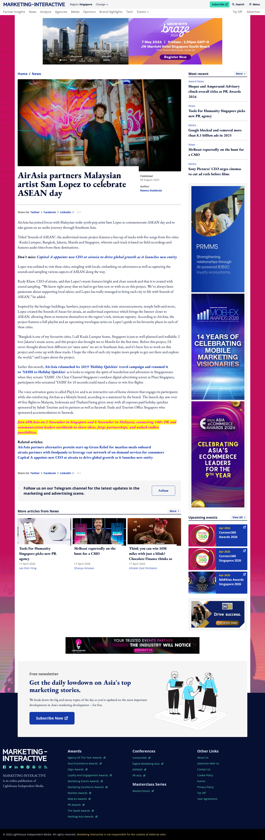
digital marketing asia (147, 763)
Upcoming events (217, 517)
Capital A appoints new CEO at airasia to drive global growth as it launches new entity (107, 256)
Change (102, 4)
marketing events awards (85, 781)
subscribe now (55, 719)
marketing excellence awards (87, 787)
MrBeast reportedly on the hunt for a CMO (216, 152)
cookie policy (205, 775)
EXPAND (139, 769)
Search (238, 4)
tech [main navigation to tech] (129, 12)
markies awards (79, 793)
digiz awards (77, 769)
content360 (141, 757)
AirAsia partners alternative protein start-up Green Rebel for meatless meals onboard (84, 447)
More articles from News (99, 511)
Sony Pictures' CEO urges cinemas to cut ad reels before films (214, 171)
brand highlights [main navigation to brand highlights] (111, 12)
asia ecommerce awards (85, 763)
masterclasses (143, 791)
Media (192, 125)
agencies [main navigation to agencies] (61, 12)
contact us (204, 769)
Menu (254, 4)
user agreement (207, 799)
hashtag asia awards (82, 816)
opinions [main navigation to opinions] (89, 12)
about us (203, 757)
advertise (253, 12)
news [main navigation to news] (32, 12)
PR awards (76, 804)
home (23, 73)
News (36, 73)
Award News (196, 81)
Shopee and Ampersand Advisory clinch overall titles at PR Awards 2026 (214, 91)
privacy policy (205, 787)
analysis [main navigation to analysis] (45, 12)
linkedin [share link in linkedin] (65, 212)
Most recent (217, 73)
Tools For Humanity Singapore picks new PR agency (216, 113)
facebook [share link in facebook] (50, 212)
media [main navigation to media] (75, 12)
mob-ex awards (79, 799)
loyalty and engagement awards (90, 775)
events (143, 12)
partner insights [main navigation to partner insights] (14, 12)
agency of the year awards (86, 757)
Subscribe (220, 5)
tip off (237, 12)
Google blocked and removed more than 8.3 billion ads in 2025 (215, 133)
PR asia (138, 775)
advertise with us (208, 763)
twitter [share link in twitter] (35, 212)
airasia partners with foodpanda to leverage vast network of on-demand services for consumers (91, 452)
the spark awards (81, 810)
